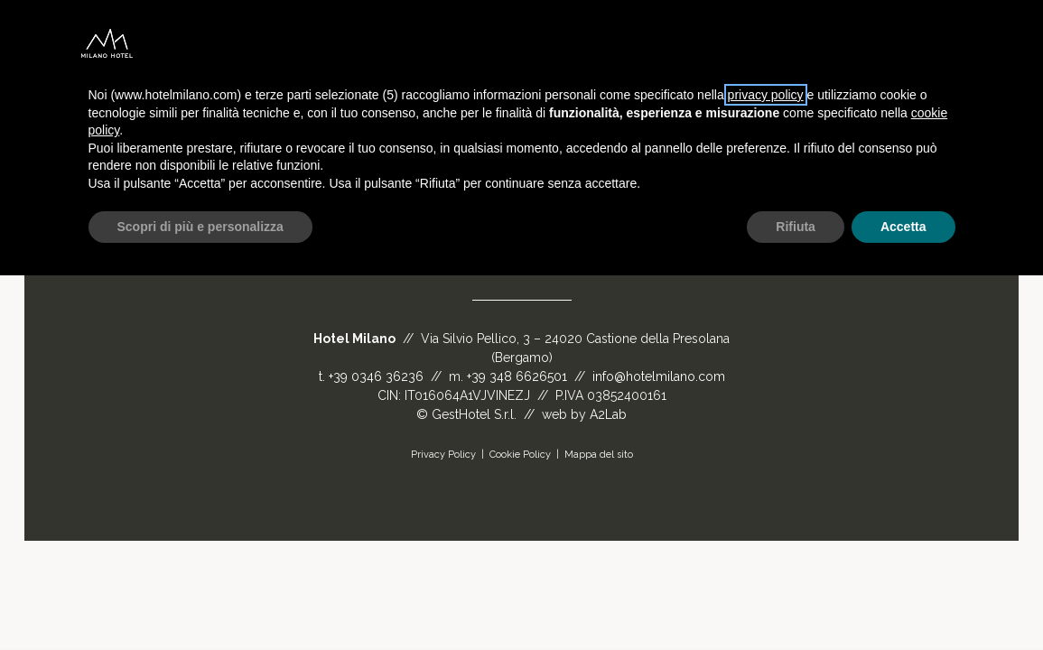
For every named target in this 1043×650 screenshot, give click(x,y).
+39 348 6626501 (517, 376)
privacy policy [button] (766, 95)
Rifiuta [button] (795, 226)
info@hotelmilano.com (658, 376)
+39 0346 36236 (376, 376)
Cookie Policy (520, 454)
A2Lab (608, 414)
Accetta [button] (903, 226)
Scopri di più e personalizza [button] (200, 226)
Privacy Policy (443, 454)
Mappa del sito (598, 454)
